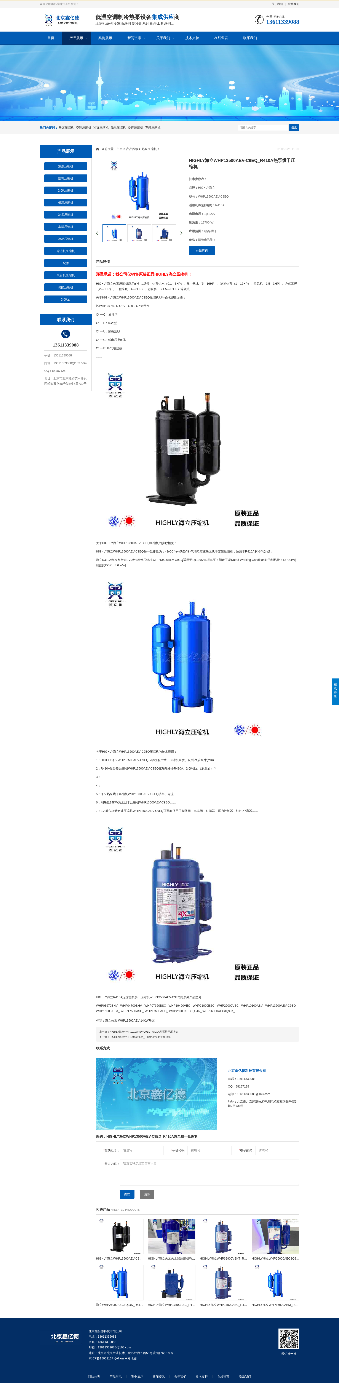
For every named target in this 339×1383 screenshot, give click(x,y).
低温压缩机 (118, 127)
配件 (66, 263)
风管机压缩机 (66, 275)
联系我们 (293, 4)
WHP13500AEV (129, 1020)
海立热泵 (111, 1020)
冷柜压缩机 (65, 239)
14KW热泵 (147, 1020)
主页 (120, 149)
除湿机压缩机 (66, 251)
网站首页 (94, 1376)
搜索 (294, 127)
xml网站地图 (128, 1358)
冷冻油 (65, 299)
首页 (50, 38)
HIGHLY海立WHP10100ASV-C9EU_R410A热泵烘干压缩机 (144, 1031)
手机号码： (179, 1150)
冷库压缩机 (135, 127)
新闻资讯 (134, 38)
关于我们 (277, 4)
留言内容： (112, 1164)
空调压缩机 (83, 127)
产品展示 (76, 38)
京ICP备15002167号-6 (104, 1358)
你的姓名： (112, 1150)
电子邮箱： (247, 1150)
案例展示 (105, 38)
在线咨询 (202, 250)
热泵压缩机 (66, 127)
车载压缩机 (152, 127)
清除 (147, 1194)
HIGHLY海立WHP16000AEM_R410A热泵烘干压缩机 (140, 1036)
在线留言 (221, 38)
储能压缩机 (65, 287)
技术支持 (192, 38)
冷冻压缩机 (101, 127)
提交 (127, 1194)
